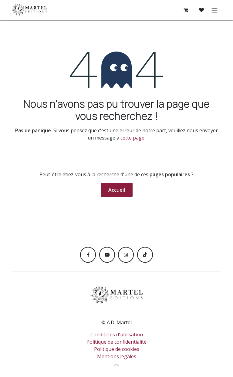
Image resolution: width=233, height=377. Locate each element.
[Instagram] (126, 255)
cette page (132, 137)
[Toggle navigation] (214, 10)
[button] (116, 365)
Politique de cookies (116, 349)
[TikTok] (145, 255)
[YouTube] (107, 255)
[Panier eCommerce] (185, 10)
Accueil (116, 190)
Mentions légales (116, 356)
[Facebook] (88, 255)
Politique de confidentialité (116, 341)
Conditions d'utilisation (116, 334)
